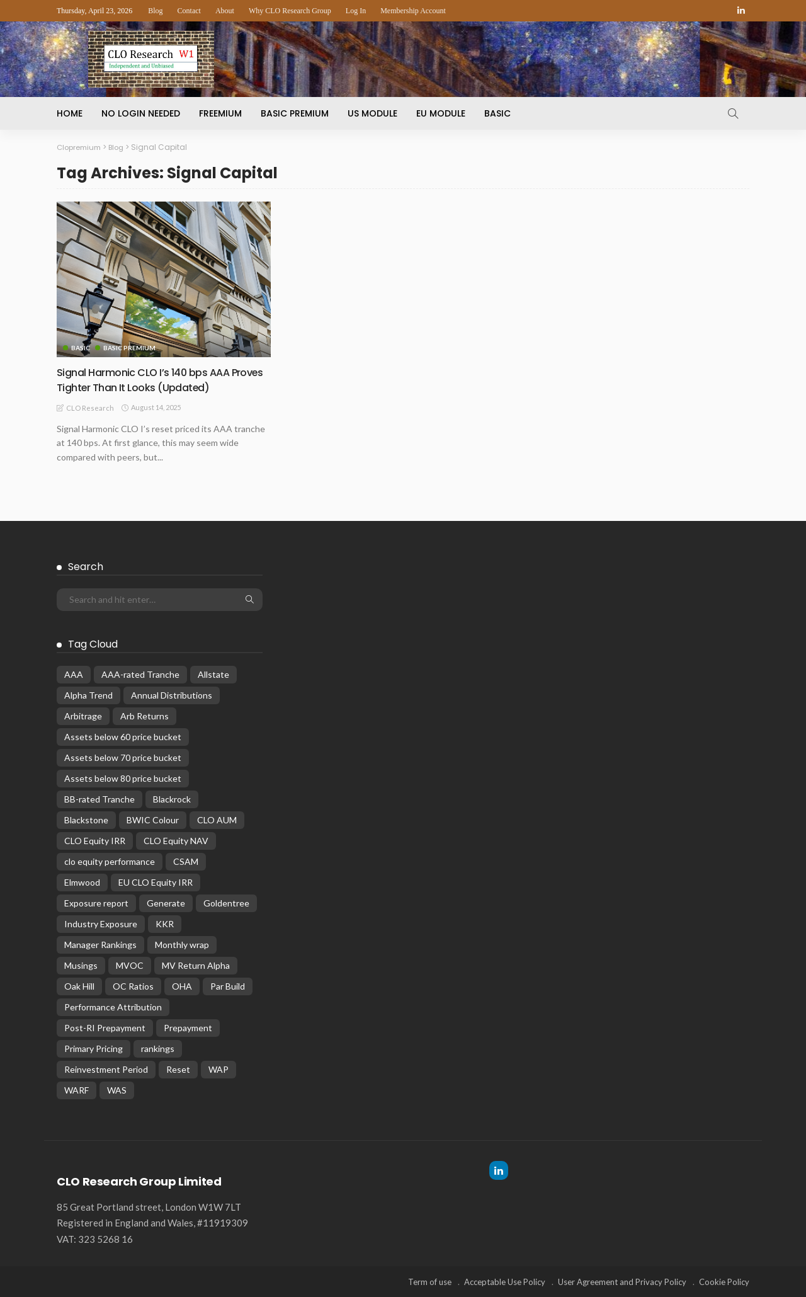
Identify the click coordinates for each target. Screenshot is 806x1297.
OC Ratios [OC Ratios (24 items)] (133, 985)
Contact (189, 10)
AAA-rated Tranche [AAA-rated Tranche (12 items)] (140, 673)
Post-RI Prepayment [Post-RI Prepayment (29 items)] (104, 1027)
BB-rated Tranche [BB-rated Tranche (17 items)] (99, 798)
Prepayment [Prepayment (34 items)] (188, 1027)
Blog (155, 10)
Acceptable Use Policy (504, 1281)
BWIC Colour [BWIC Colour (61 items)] (153, 819)
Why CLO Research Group (290, 10)
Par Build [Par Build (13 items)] (227, 985)
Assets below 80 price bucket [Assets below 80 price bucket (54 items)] (122, 777)
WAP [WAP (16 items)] (218, 1068)
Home (69, 113)
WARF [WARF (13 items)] (76, 1089)
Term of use (429, 1281)
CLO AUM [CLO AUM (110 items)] (217, 819)
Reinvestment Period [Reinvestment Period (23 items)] (106, 1068)
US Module (372, 113)
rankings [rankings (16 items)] (157, 1048)
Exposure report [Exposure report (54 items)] (96, 902)
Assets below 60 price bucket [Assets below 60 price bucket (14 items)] (122, 736)
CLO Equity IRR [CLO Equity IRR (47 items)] (94, 840)
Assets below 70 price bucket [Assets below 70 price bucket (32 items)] (122, 756)
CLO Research (90, 407)
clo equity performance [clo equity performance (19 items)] (109, 860)
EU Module (440, 113)
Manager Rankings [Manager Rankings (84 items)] (100, 944)
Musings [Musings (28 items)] (81, 964)
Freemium (220, 113)
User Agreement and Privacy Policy (622, 1281)
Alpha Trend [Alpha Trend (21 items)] (88, 694)
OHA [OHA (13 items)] (182, 985)
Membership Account (413, 10)
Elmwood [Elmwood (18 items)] (82, 881)
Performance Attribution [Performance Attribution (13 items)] (113, 1006)
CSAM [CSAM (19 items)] (185, 860)
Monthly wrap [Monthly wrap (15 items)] (182, 944)
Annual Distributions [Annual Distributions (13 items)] (171, 694)
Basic (497, 113)
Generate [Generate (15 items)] (166, 902)
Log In (356, 10)
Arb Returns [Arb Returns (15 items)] (144, 715)
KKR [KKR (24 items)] (165, 923)
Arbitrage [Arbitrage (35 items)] (83, 715)
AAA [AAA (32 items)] (73, 673)
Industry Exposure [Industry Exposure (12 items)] (100, 923)
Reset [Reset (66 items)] (178, 1068)
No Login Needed (140, 113)
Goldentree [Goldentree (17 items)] (226, 902)
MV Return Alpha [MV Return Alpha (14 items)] (196, 964)
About (224, 10)
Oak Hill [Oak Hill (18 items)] (79, 985)
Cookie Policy (724, 1281)
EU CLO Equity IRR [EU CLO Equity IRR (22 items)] (155, 881)
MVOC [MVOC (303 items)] (130, 964)
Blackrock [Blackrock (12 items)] (172, 798)
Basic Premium (295, 113)
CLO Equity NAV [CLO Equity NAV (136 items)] (176, 840)
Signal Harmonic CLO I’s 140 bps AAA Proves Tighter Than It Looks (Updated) (159, 379)
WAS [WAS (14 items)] (117, 1089)
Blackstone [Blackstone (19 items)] (86, 819)
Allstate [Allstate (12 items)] (213, 673)
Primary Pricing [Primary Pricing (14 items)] (93, 1048)
